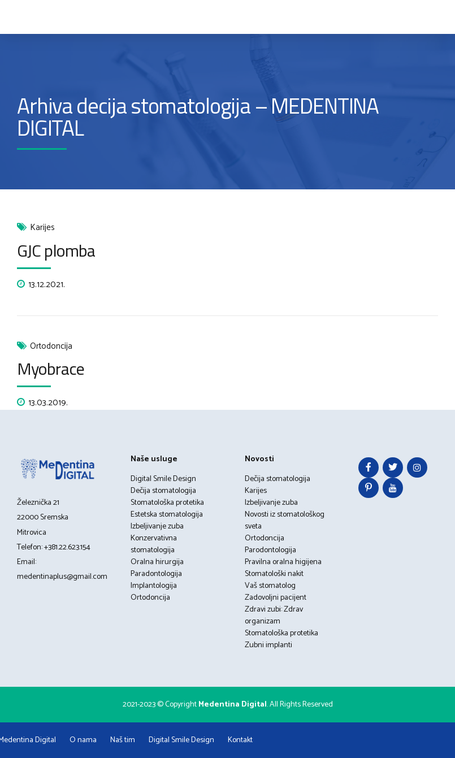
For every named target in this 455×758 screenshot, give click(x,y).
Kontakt (240, 740)
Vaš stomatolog (270, 585)
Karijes (42, 228)
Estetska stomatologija (167, 514)
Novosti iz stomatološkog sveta (284, 520)
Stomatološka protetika (167, 502)
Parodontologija (270, 550)
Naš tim (122, 740)
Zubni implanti (268, 645)
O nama (83, 740)
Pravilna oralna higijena (283, 562)
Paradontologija (156, 574)
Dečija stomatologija (163, 490)
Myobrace (50, 369)
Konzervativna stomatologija (154, 544)
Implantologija (154, 585)
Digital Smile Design (163, 479)
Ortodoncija (51, 346)
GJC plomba (56, 250)
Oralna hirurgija (157, 562)
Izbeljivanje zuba (157, 526)
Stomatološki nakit (274, 574)
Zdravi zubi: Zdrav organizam (274, 615)
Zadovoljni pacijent (275, 597)
